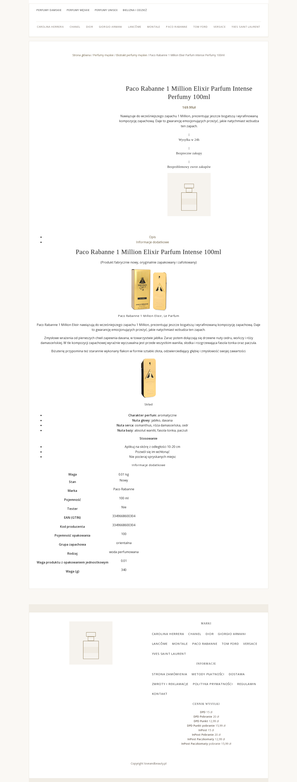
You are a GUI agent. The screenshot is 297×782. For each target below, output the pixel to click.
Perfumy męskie (78, 10)
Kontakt (160, 694)
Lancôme (134, 26)
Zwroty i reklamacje (170, 684)
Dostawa (237, 674)
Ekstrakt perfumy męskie (131, 55)
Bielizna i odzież (135, 10)
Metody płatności (208, 674)
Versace (220, 26)
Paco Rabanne (176, 26)
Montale (153, 26)
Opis (152, 237)
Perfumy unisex (106, 10)
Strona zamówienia (169, 674)
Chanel (75, 26)
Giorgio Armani (110, 26)
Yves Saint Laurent (246, 26)
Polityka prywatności (213, 684)
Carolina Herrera (50, 26)
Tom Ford (200, 26)
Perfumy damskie (49, 10)
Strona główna (81, 55)
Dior (89, 26)
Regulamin (246, 684)
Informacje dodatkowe (152, 242)
